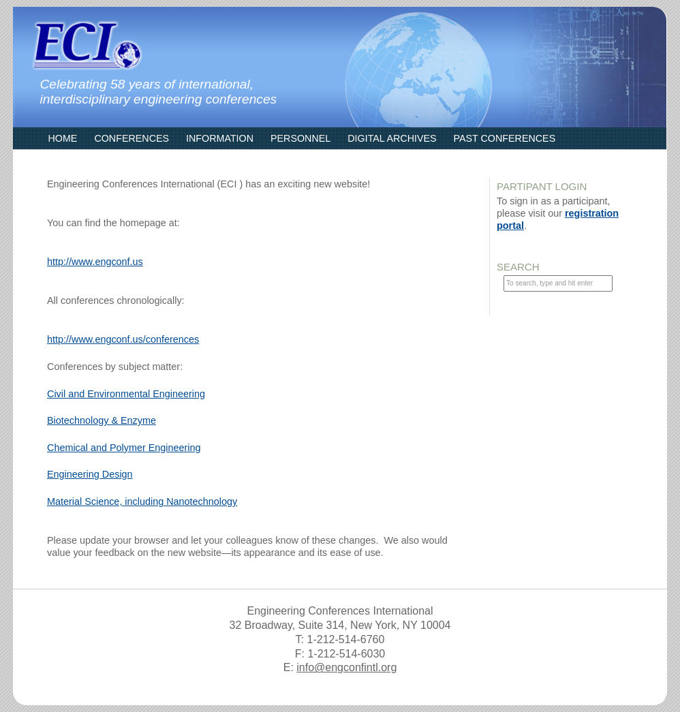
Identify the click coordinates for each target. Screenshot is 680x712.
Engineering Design (90, 474)
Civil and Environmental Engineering (126, 393)
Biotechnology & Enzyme (101, 420)
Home (63, 138)
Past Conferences (505, 138)
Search (518, 267)
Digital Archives (391, 138)
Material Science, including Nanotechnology (142, 501)
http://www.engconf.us (95, 261)
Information (219, 138)
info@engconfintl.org (346, 667)
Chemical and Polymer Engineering (124, 447)
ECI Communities (92, 160)
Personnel (300, 138)
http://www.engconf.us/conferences (123, 339)
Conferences (131, 138)
